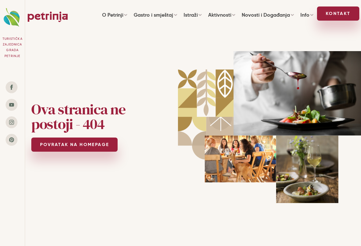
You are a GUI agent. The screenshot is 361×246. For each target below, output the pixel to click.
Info (306, 15)
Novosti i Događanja (267, 15)
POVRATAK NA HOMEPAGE (74, 144)
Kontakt (338, 13)
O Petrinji (114, 15)
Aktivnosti (221, 15)
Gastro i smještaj (155, 15)
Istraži (192, 15)
